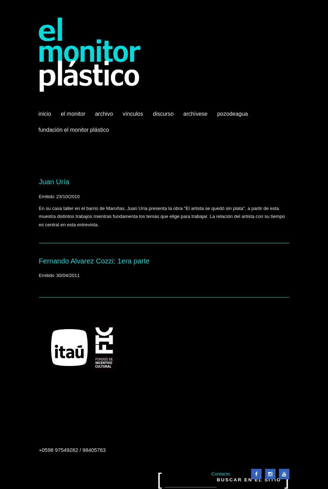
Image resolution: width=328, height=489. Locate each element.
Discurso (163, 114)
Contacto (220, 473)
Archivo (104, 116)
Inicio (45, 114)
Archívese (195, 114)
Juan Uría (54, 182)
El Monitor (74, 116)
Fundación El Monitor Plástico (74, 130)
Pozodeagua (233, 116)
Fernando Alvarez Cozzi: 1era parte (94, 261)
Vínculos (134, 116)
